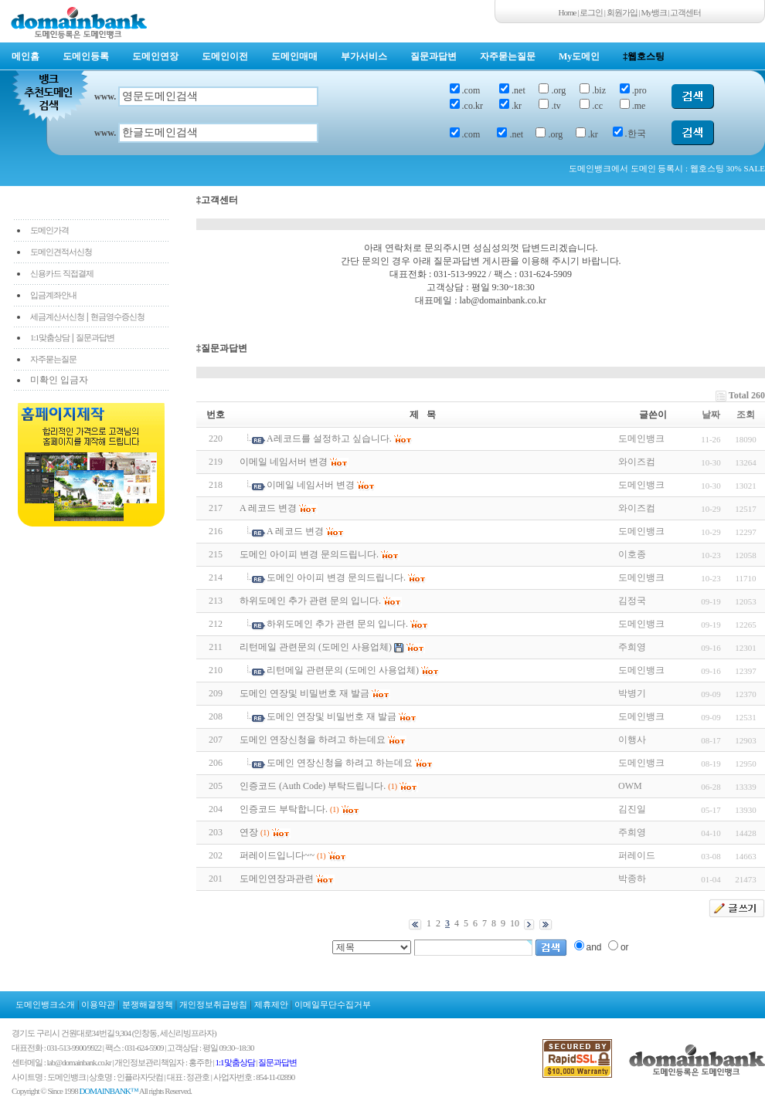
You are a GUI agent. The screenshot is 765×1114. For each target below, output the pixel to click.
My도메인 (579, 56)
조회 (745, 414)
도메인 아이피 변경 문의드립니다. (309, 554)
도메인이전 (225, 56)
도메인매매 (294, 56)
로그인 (591, 12)
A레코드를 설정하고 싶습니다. (329, 438)
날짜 (711, 414)
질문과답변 (433, 56)
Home (567, 12)
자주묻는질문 (508, 56)
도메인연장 (155, 56)
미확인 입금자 (59, 379)
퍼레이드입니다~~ (277, 855)
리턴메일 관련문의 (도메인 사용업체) (316, 647)
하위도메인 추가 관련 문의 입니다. (310, 600)
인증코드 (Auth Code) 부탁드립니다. (313, 785)
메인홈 (25, 56)
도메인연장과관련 (277, 878)
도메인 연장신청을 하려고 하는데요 (313, 739)
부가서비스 (364, 56)
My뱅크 (654, 12)
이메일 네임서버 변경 (284, 461)
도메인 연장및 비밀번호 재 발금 (304, 693)
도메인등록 (86, 56)
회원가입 (622, 12)
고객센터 (685, 12)
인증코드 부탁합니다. (284, 809)
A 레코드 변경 (268, 508)
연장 (249, 832)
